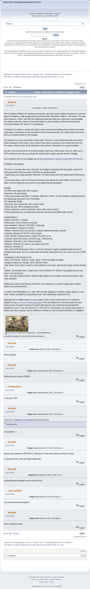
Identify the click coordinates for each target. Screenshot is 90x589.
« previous (77, 84)
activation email (51, 16)
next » (84, 84)
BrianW (12, 102)
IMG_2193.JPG (11, 333)
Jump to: (83, 551)
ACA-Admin (66, 74)
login (50, 13)
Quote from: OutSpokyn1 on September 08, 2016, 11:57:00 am (26, 420)
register (57, 13)
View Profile (9, 105)
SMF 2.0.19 (35, 579)
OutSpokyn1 (14, 386)
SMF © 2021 (44, 579)
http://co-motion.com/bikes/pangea (27, 303)
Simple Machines (55, 579)
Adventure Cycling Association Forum (22, 2)
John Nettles (15, 490)
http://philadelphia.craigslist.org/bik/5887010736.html (61, 159)
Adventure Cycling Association (54, 577)
